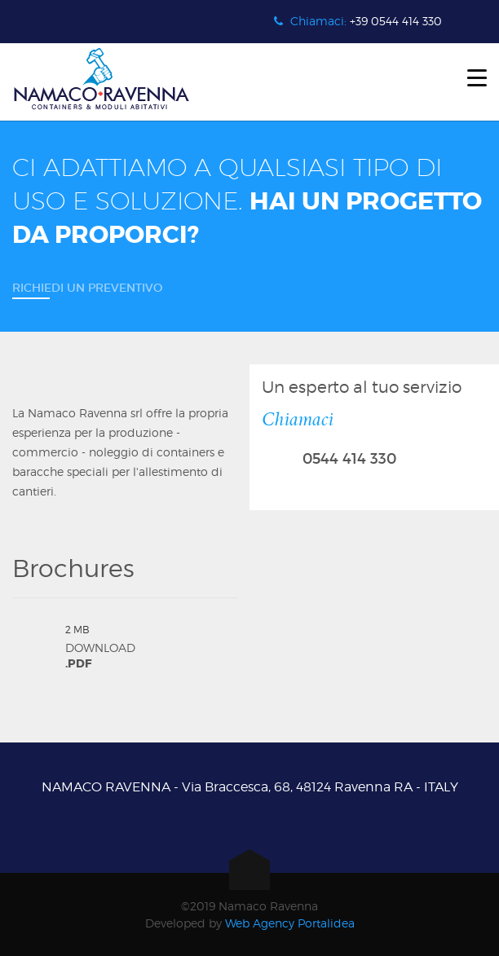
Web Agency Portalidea (290, 923)
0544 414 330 (349, 459)
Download (151, 646)
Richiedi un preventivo (87, 287)
